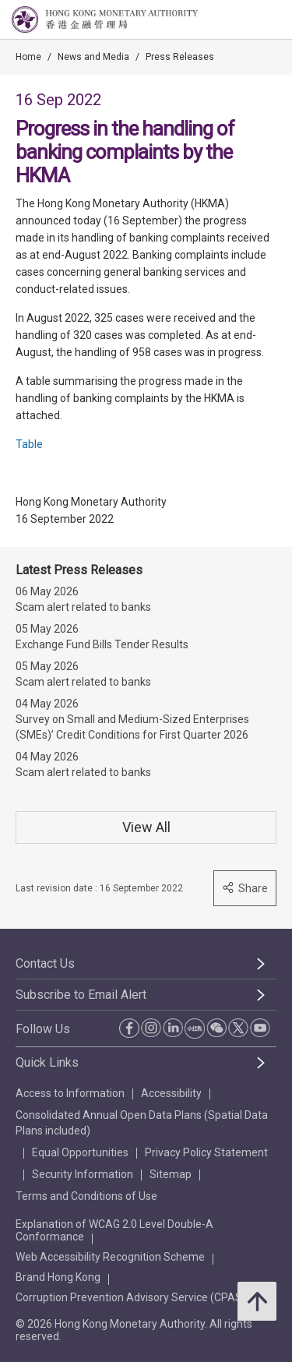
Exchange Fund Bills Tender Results (102, 644)
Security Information (82, 1174)
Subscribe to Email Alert (81, 994)
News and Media (93, 56)
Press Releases (180, 56)
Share (245, 887)
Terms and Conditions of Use (86, 1196)
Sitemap (171, 1174)
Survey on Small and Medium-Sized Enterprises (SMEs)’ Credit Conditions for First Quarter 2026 (132, 727)
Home (28, 56)
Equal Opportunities (80, 1152)
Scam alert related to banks (83, 607)
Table (29, 444)
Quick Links (47, 1062)
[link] (240, 20)
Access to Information (70, 1093)
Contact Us (45, 963)
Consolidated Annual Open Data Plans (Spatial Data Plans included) (142, 1123)
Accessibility (171, 1093)
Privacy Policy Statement (206, 1152)
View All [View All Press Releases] (146, 827)
